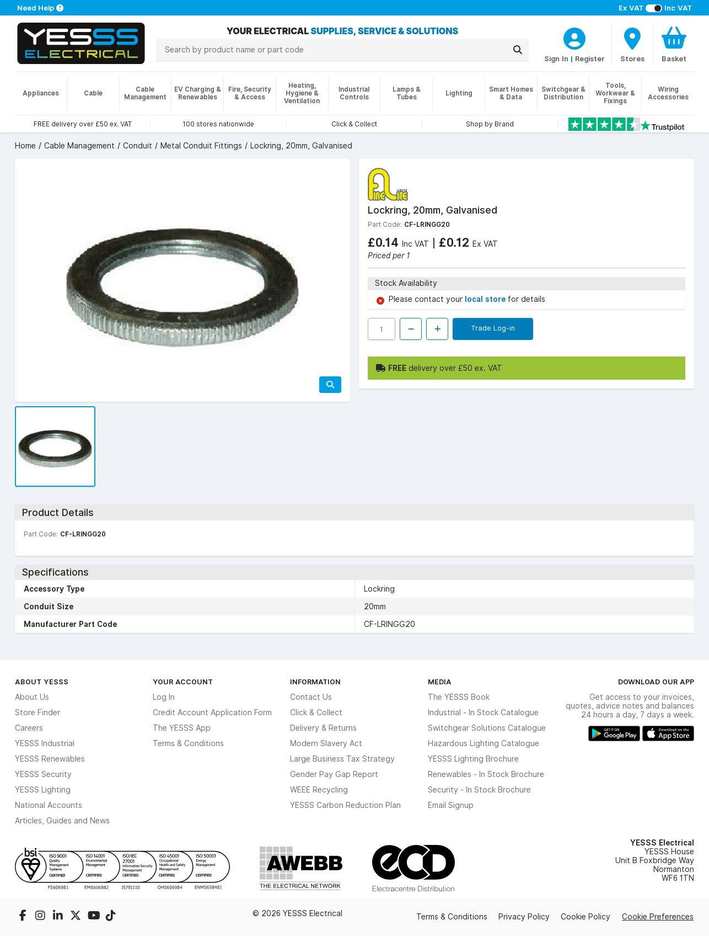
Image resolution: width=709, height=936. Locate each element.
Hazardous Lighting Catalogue (483, 743)
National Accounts (48, 805)
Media (440, 681)
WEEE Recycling (319, 789)
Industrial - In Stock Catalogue (483, 712)
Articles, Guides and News (62, 820)
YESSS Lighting (43, 789)
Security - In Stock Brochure (479, 789)
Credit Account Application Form (212, 712)
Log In (164, 697)
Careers (29, 728)
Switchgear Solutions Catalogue (487, 728)
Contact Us (311, 697)
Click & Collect (316, 712)
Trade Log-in (493, 327)
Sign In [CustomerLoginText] (556, 58)
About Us (32, 697)
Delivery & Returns (323, 728)
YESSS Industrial (44, 743)
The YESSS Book (459, 697)
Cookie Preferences (658, 916)
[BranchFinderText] (632, 44)
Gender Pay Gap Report (334, 774)
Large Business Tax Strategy (342, 758)
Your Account (183, 681)
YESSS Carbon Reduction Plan (345, 805)
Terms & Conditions (188, 743)
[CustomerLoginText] (574, 37)
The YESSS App (182, 728)
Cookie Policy (585, 916)
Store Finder (37, 712)
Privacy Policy (524, 916)
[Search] (518, 50)
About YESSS (41, 681)
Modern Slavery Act (326, 743)
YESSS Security (43, 774)
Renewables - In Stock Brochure (486, 774)
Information (315, 681)
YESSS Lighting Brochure (473, 758)
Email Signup (451, 805)
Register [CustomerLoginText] (590, 58)
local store (486, 299)
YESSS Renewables (50, 758)
